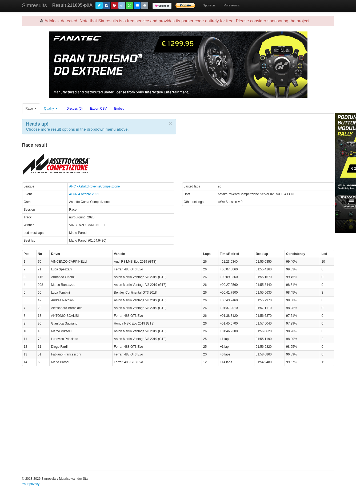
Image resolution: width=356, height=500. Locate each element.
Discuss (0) (75, 108)
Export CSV (98, 108)
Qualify (51, 108)
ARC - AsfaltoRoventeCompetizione (94, 186)
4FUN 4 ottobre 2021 (84, 194)
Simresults (34, 5)
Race (31, 108)
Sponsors (209, 5)
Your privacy (31, 484)
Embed (119, 108)
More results (232, 5)
